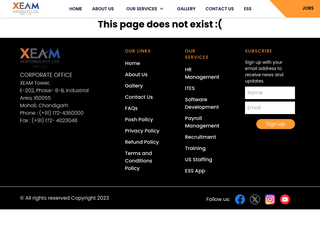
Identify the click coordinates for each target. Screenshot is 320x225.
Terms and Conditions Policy (138, 161)
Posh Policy (139, 119)
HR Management (202, 73)
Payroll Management (202, 122)
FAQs (131, 108)
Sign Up (275, 124)
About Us (136, 74)
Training (195, 148)
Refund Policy (142, 142)
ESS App (195, 170)
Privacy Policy (142, 130)
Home (132, 63)
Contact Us (139, 97)
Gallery (134, 85)
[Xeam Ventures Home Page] (60, 58)
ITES (190, 88)
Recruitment (200, 137)
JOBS (308, 8)
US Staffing (198, 159)
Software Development (202, 103)
